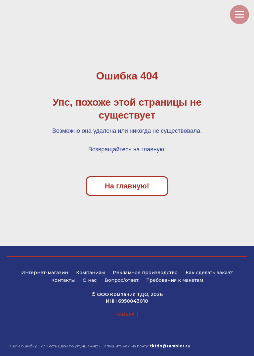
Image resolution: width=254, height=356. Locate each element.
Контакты (63, 280)
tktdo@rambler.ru (170, 345)
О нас (90, 280)
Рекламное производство (145, 273)
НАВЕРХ (127, 315)
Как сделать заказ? (209, 273)
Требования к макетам (175, 280)
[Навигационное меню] (239, 14)
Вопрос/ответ (122, 280)
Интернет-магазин (44, 273)
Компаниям (90, 273)
